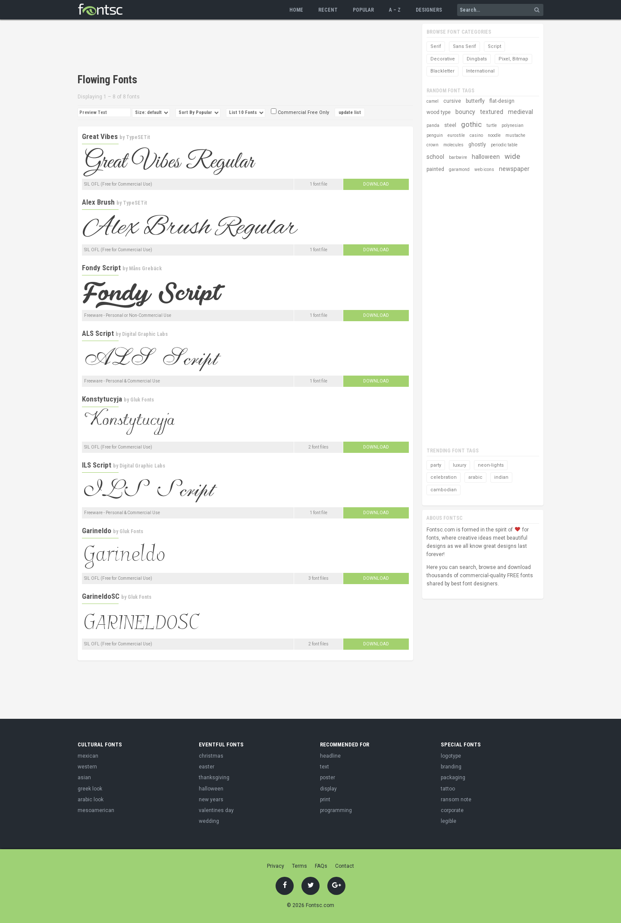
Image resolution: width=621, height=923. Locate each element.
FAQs (321, 866)
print (325, 800)
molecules (453, 144)
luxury (459, 465)
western (87, 767)
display (328, 789)
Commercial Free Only (300, 112)
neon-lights (491, 465)
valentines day (216, 810)
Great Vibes (100, 136)
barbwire (458, 157)
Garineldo (96, 530)
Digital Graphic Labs (145, 334)
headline (330, 756)
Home (296, 10)
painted (435, 169)
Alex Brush (98, 202)
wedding (209, 821)
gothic (471, 124)
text (324, 767)
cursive (452, 101)
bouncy (465, 111)
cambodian (443, 490)
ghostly (477, 145)
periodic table (504, 144)
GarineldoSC (100, 596)
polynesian (513, 125)
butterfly (475, 101)
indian (501, 477)
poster (327, 777)
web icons (484, 169)
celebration (443, 477)
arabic (475, 477)
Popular (363, 10)
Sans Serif (464, 46)
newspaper (514, 168)
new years (211, 800)
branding (451, 767)
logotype (451, 756)
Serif (435, 46)
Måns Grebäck (145, 269)
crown (433, 144)
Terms (299, 866)
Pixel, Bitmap (513, 59)
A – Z (395, 10)
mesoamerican (96, 810)
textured (491, 111)
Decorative (442, 59)
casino (476, 135)
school (435, 156)
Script (494, 46)
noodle (494, 135)
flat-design (501, 101)
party (435, 465)
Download (376, 184)
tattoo (448, 789)
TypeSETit (138, 137)
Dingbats (477, 59)
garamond (459, 169)
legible (448, 821)
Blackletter (442, 71)
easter (206, 767)
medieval (520, 111)
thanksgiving (214, 777)
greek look (90, 789)
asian (84, 777)
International (480, 71)
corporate (452, 810)
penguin (435, 135)
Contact (344, 866)
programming (336, 810)
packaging (453, 777)
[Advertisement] (235, 47)
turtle (491, 125)
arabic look (91, 800)
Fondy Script (101, 267)
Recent (328, 10)
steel (450, 125)
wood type (439, 112)
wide (512, 156)
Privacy (275, 866)
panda (433, 125)
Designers (429, 10)
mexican (88, 756)
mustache (515, 135)
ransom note (456, 800)
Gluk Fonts (142, 400)
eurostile (456, 135)
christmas (211, 756)
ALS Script (98, 333)
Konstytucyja (102, 399)
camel (433, 101)
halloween (486, 156)
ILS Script (96, 465)
